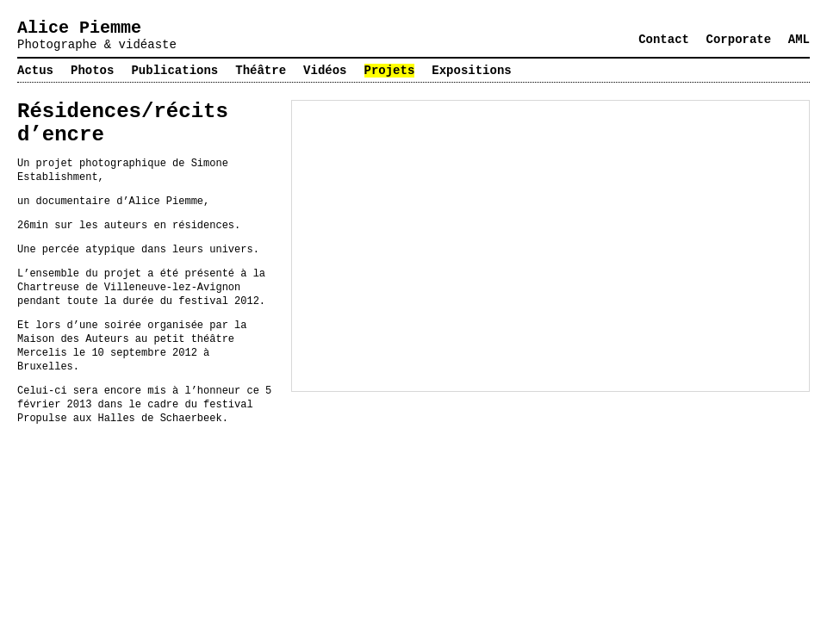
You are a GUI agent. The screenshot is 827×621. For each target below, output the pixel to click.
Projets (389, 71)
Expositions (471, 71)
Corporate (739, 40)
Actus (35, 71)
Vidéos (324, 71)
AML (799, 40)
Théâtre (260, 71)
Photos (92, 71)
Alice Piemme (79, 28)
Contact (663, 40)
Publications (174, 71)
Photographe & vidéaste (97, 45)
